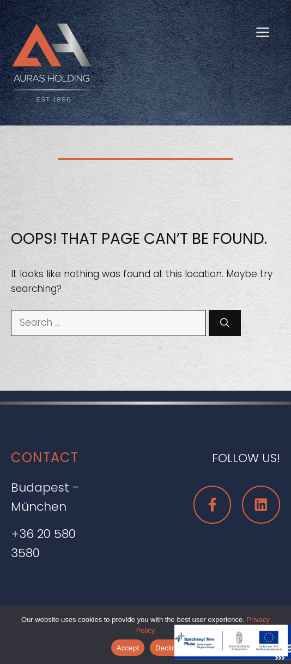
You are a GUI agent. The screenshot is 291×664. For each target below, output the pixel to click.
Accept (128, 648)
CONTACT (44, 457)
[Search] (225, 323)
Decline (167, 648)
